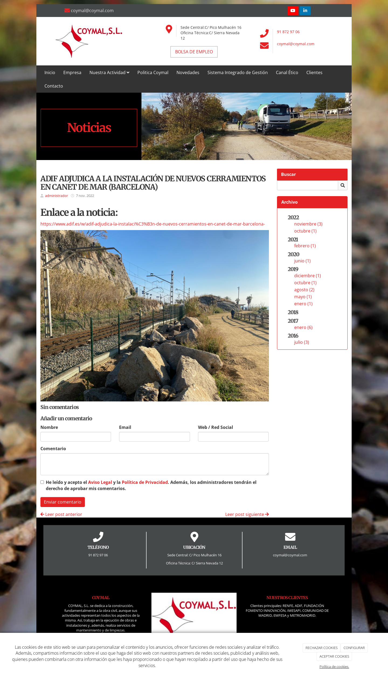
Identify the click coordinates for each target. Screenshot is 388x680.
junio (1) (302, 261)
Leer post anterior (61, 514)
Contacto (53, 86)
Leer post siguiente (247, 514)
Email (125, 427)
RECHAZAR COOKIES (322, 647)
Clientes (314, 72)
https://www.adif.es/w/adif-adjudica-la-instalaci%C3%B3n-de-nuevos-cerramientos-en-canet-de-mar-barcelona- (152, 224)
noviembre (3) (308, 224)
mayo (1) (303, 297)
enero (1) (303, 304)
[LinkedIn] (305, 11)
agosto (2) (304, 290)
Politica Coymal (152, 72)
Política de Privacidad (145, 482)
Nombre (49, 427)
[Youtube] (293, 11)
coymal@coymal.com (295, 43)
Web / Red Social (215, 427)
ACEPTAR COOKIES (334, 656)
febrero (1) (305, 246)
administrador (56, 195)
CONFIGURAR (354, 647)
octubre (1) (305, 231)
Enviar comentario (62, 502)
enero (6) (303, 327)
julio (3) (301, 342)
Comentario (53, 449)
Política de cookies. (334, 666)
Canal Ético (287, 72)
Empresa (72, 72)
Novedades (187, 72)
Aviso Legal (100, 482)
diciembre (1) (307, 276)
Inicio (49, 72)
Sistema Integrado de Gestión (237, 72)
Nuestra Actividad (109, 72)
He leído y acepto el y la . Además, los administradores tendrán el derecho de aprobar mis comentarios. (151, 485)
